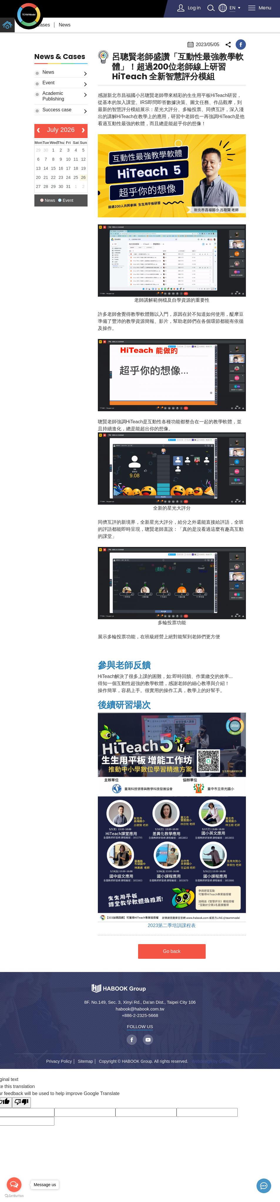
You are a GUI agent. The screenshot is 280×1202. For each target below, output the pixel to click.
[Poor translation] (21, 1102)
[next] (83, 131)
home (7, 25)
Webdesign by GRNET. (213, 1061)
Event (49, 82)
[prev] (38, 131)
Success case (57, 109)
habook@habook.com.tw (140, 1008)
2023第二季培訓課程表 (172, 925)
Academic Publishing (53, 96)
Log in (194, 7)
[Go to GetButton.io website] (14, 1196)
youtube (148, 1040)
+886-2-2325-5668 (140, 1015)
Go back (172, 951)
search (211, 7)
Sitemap (85, 1061)
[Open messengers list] (14, 1184)
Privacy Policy (59, 1061)
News (65, 24)
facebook (241, 44)
